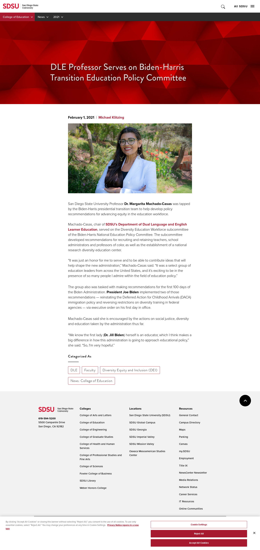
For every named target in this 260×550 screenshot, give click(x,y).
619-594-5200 (47, 418)
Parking (183, 437)
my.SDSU (184, 451)
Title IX (183, 465)
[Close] (254, 535)
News (41, 17)
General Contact (188, 415)
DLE (73, 370)
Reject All (199, 536)
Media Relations (188, 480)
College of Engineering (93, 429)
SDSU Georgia (138, 429)
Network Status (188, 487)
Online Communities (191, 508)
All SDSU (244, 6)
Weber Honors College (93, 488)
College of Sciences (91, 466)
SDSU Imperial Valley (141, 437)
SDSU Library (88, 480)
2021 (56, 17)
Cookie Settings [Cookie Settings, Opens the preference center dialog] (199, 526)
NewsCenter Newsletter (193, 472)
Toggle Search (223, 6)
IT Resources (186, 501)
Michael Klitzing (111, 117)
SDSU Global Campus (142, 422)
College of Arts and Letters (95, 415)
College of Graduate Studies (96, 437)
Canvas (183, 444)
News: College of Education (91, 380)
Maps (182, 429)
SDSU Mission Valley (141, 444)
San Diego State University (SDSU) (149, 415)
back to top (245, 400)
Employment (186, 458)
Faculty (90, 370)
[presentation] (85, 408)
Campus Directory (189, 422)
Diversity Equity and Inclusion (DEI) (130, 370)
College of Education (16, 17)
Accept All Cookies (198, 545)
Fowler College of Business (96, 473)
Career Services (188, 494)
